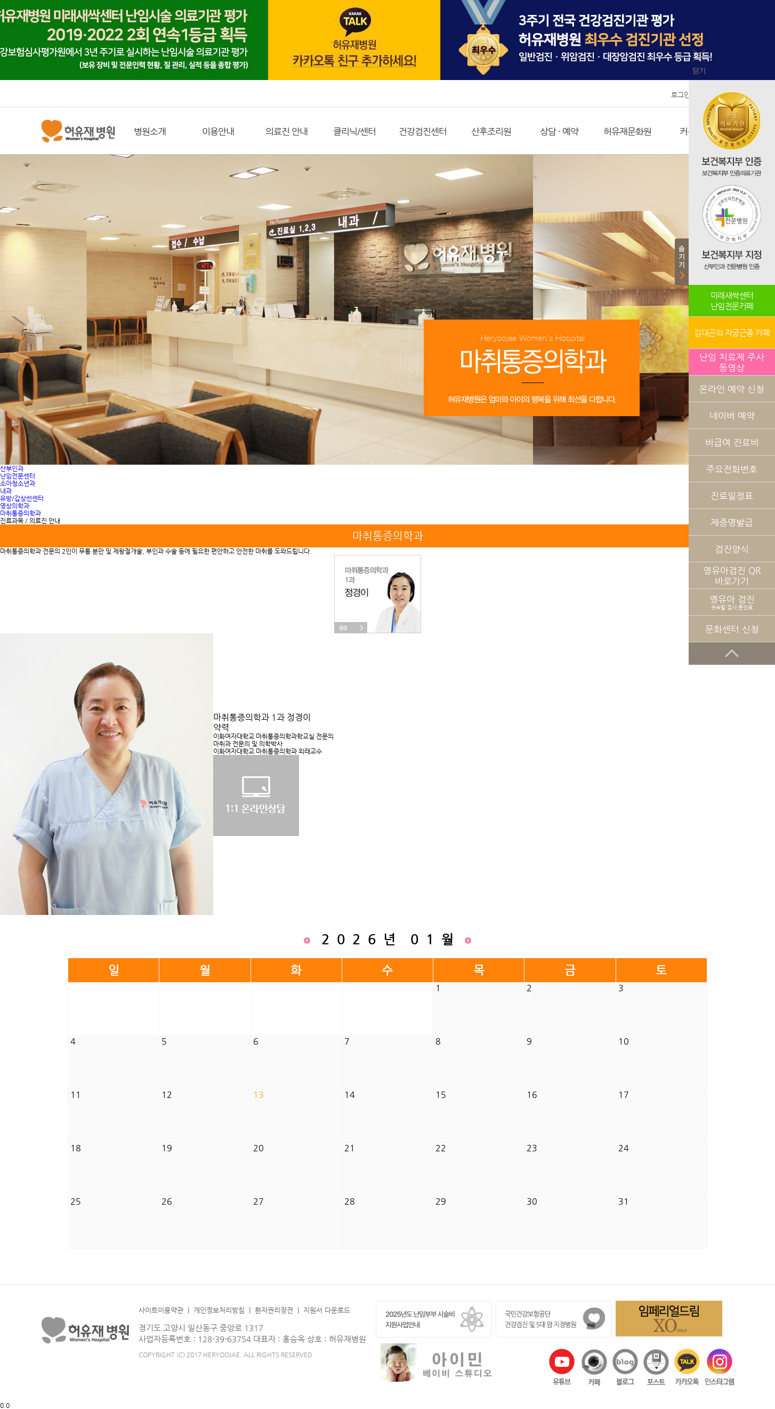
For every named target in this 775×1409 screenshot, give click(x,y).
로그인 (680, 95)
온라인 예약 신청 (731, 389)
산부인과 (11, 468)
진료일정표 (732, 495)
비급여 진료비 (732, 442)
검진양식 (732, 549)
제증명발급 (732, 522)
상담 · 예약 (559, 131)
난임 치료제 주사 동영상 (731, 362)
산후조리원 (491, 131)
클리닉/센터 (354, 131)
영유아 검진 (732, 602)
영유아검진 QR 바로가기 (732, 575)
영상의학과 (14, 506)
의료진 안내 (286, 131)
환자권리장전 (274, 1310)
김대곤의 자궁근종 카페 (732, 332)
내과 (6, 491)
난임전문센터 (17, 476)
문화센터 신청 (732, 629)
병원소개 (150, 131)
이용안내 (218, 131)
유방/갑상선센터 (22, 498)
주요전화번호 (731, 469)
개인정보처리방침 (219, 1310)
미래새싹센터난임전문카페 (732, 301)
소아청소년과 (17, 483)
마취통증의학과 (20, 513)
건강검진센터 (423, 131)
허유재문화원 (627, 131)
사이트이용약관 (161, 1310)
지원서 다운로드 (326, 1310)
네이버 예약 (732, 415)
